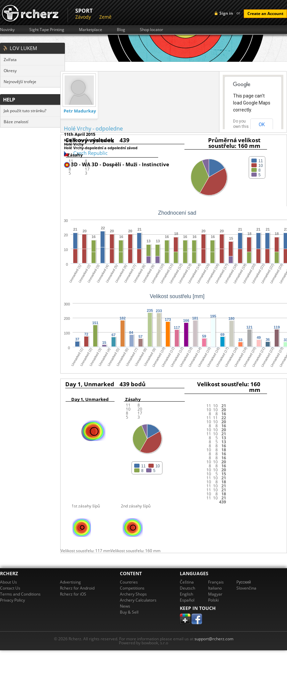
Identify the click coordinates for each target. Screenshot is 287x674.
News (125, 606)
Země (105, 17)
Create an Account (265, 13)
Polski (213, 600)
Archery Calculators (138, 600)
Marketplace (90, 30)
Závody (83, 17)
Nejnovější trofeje (20, 81)
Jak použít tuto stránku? (25, 111)
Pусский (243, 582)
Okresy (10, 70)
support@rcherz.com (213, 639)
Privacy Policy (12, 600)
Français (216, 582)
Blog (121, 30)
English (186, 594)
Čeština (187, 582)
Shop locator (151, 30)
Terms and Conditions (20, 594)
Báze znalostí (16, 122)
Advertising (70, 582)
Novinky (7, 30)
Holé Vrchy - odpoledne (93, 128)
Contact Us (10, 588)
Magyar (215, 594)
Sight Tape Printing (46, 30)
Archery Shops (133, 594)
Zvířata (10, 59)
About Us (8, 582)
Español (187, 600)
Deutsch (187, 588)
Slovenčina (246, 588)
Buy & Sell (129, 612)
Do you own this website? (241, 126)
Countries (129, 582)
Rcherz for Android (77, 588)
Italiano (215, 588)
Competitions (132, 588)
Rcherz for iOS (73, 594)
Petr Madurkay (80, 111)
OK (262, 124)
